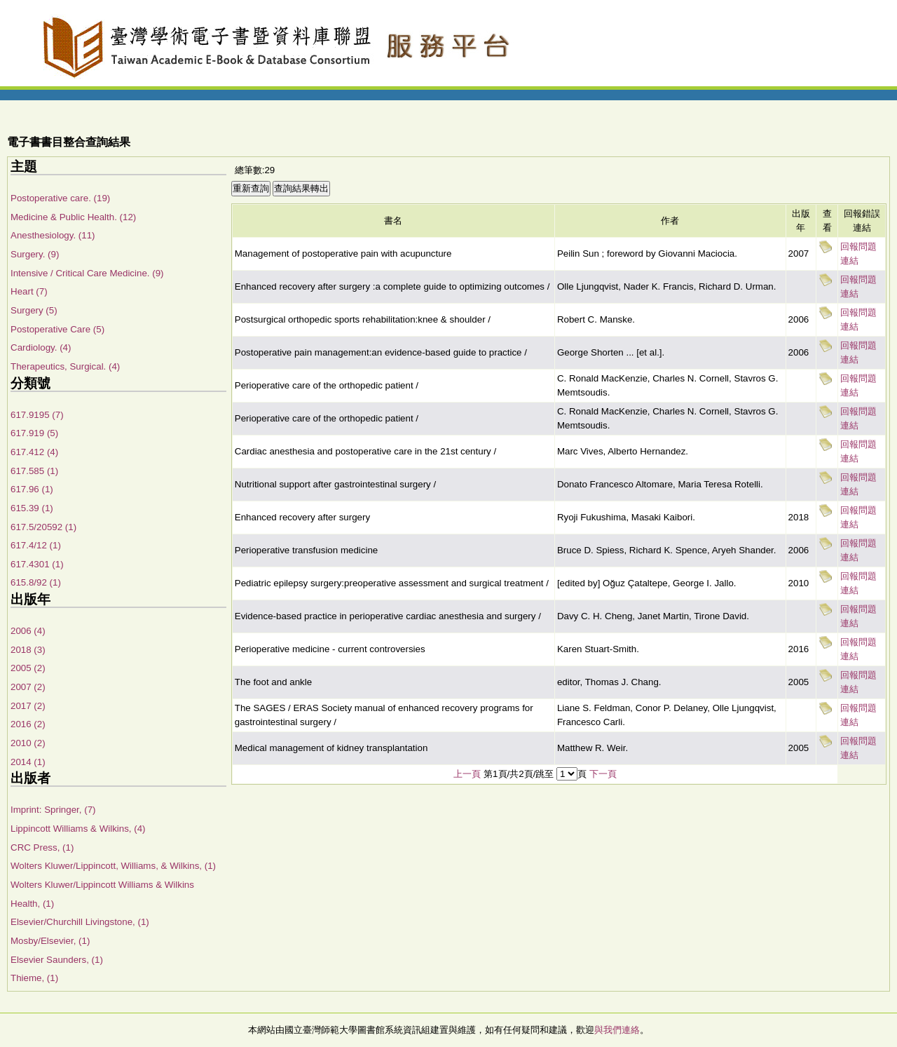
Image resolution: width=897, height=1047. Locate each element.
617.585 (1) (34, 471)
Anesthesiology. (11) (53, 235)
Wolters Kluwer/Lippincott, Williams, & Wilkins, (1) (113, 865)
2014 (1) (28, 762)
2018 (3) (28, 649)
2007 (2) (28, 687)
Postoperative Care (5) (57, 329)
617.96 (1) (32, 489)
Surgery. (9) (35, 254)
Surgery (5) (34, 310)
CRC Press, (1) (42, 847)
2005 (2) (28, 668)
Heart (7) (29, 291)
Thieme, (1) (34, 978)
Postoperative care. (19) (60, 198)
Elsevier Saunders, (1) (57, 959)
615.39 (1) (32, 508)
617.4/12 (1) (36, 545)
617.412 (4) (34, 452)
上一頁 (467, 774)
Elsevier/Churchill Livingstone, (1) (80, 922)
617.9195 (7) (37, 415)
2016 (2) (28, 724)
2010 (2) (28, 743)
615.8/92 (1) (36, 582)
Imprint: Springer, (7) (53, 809)
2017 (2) (28, 706)
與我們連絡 (617, 1030)
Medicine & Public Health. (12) (73, 217)
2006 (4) (28, 631)
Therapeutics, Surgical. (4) (65, 366)
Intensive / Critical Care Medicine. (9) (87, 273)
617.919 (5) (34, 433)
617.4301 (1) (37, 564)
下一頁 (603, 774)
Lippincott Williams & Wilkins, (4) (78, 828)
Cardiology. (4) (41, 347)
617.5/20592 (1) (43, 527)
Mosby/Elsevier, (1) (50, 940)
